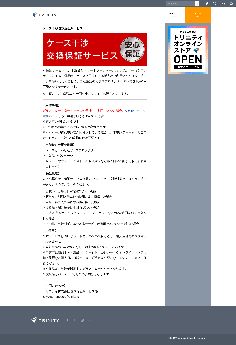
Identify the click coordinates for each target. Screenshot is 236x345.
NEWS (171, 15)
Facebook (207, 3)
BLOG (198, 15)
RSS (231, 3)
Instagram (223, 3)
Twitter (214, 3)
